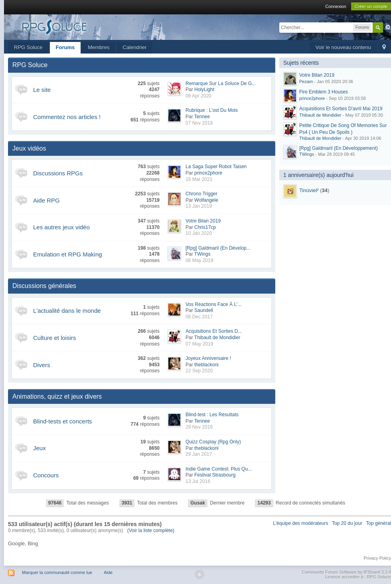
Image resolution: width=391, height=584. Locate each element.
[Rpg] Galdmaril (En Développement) (338, 148)
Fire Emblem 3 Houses (323, 92)
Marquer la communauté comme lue (57, 572)
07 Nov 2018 (199, 123)
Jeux (39, 448)
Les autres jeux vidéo (61, 227)
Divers (41, 365)
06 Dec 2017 (199, 317)
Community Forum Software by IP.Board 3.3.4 (346, 572)
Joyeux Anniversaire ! (208, 358)
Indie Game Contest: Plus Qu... (219, 469)
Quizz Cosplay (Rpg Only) (213, 442)
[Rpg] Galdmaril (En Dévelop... (218, 248)
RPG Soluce (28, 47)
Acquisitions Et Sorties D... (214, 331)
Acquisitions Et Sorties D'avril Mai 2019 (340, 108)
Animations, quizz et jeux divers (57, 396)
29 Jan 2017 (199, 454)
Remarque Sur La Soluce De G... (221, 83)
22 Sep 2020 (199, 370)
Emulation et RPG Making (67, 254)
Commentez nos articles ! (67, 116)
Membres (98, 47)
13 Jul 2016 (198, 481)
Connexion (335, 6)
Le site (42, 89)
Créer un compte (371, 6)
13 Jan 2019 (199, 206)
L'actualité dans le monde (67, 310)
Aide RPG (46, 200)
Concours (46, 475)
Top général (378, 523)
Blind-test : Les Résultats (212, 414)
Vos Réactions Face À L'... (213, 304)
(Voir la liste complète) (150, 530)
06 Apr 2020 (198, 96)
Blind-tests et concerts (62, 421)
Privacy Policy (377, 558)
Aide (108, 572)
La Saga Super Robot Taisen (216, 166)
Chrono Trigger (201, 194)
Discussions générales (44, 285)
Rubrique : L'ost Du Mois (212, 110)
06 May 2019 (199, 260)
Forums (65, 47)
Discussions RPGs (58, 173)
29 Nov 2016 (199, 427)
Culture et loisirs (54, 337)
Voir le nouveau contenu (343, 47)
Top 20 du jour (347, 523)
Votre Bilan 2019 (203, 221)
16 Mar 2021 (199, 179)
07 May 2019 (199, 344)
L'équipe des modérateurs (300, 523)
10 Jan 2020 (199, 233)
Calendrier (134, 47)
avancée (388, 27)
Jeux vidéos (29, 148)
